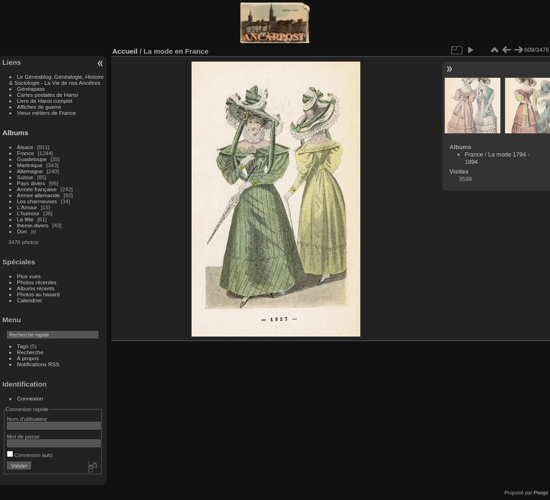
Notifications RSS (38, 364)
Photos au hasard (38, 294)
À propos (28, 358)
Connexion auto (30, 455)
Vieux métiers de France (46, 113)
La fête (25, 219)
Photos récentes (37, 282)
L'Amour (27, 207)
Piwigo (541, 492)
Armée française (37, 189)
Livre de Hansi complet (45, 101)
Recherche (30, 352)
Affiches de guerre (39, 107)
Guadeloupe (32, 159)
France (25, 153)
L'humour (28, 213)
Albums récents (36, 288)
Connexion (30, 398)
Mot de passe (23, 436)
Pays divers (31, 183)
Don (22, 231)
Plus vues (29, 276)
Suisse (25, 177)
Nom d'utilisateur (27, 419)
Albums (15, 133)
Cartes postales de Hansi (47, 95)
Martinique (30, 165)
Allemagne (30, 171)
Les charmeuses (37, 201)
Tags (23, 346)
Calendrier (29, 300)
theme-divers (33, 225)
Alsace (25, 147)
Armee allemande (38, 195)
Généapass (31, 89)
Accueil (125, 51)
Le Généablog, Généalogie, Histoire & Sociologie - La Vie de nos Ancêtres (56, 80)
